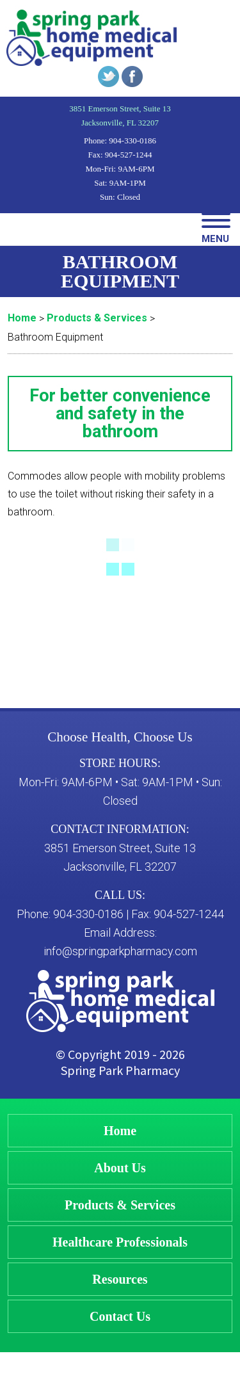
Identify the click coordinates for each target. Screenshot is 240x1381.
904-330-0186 (132, 140)
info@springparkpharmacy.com (120, 951)
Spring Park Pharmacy (120, 1070)
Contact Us (120, 1316)
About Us (120, 1168)
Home (120, 1131)
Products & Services (120, 1205)
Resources (119, 1279)
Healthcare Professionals (120, 1242)
